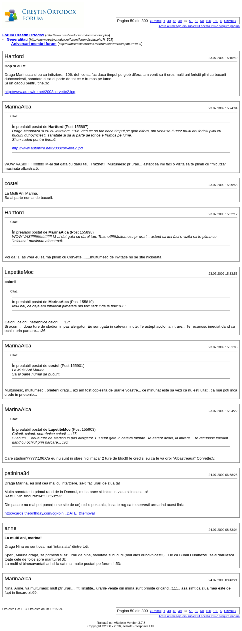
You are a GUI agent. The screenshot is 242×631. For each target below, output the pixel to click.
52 (196, 21)
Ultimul (230, 21)
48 (174, 21)
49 (180, 21)
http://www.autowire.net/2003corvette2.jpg (40, 92)
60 (202, 21)
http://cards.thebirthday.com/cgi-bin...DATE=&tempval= (51, 513)
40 (169, 21)
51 (191, 21)
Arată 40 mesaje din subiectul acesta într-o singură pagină (199, 26)
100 (208, 21)
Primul (155, 21)
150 (215, 21)
